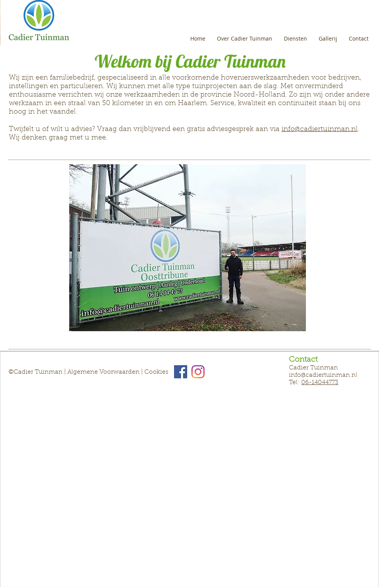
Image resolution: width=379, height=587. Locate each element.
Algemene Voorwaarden (103, 372)
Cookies (156, 372)
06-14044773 (319, 382)
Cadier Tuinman (39, 372)
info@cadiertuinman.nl (320, 129)
